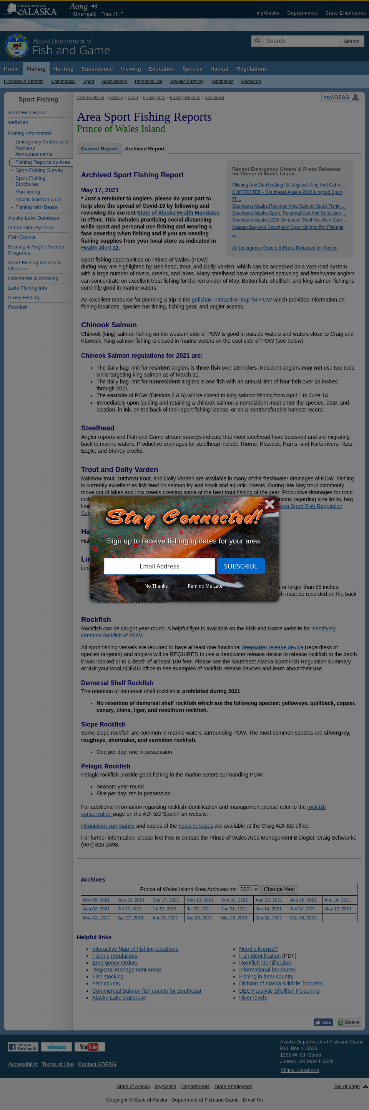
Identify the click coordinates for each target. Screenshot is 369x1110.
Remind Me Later (206, 586)
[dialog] (184, 549)
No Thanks (156, 586)
